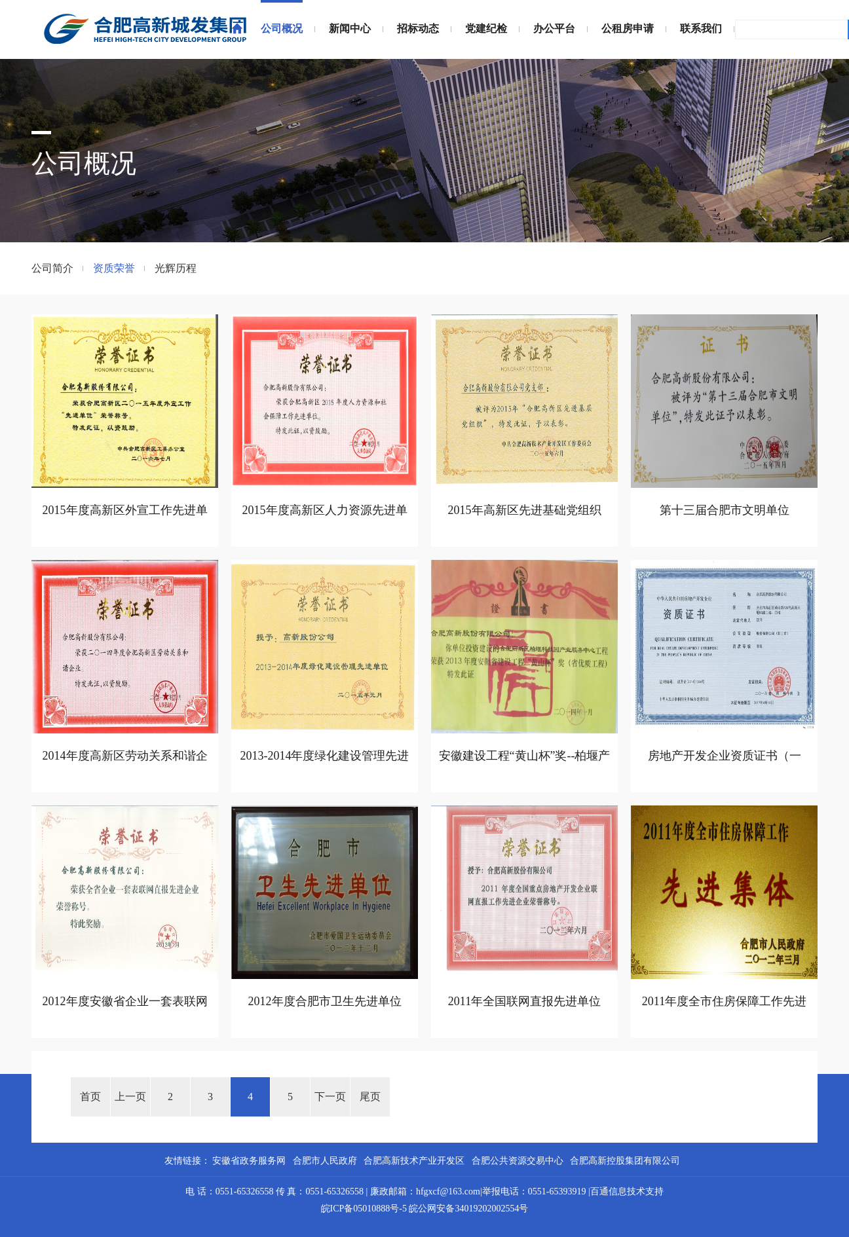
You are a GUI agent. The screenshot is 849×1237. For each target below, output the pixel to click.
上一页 (130, 1096)
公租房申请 (627, 28)
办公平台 (554, 28)
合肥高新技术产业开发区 (414, 1161)
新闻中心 (350, 28)
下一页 (330, 1096)
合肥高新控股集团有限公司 (625, 1161)
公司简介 (52, 268)
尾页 (370, 1096)
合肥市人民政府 (325, 1161)
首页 (90, 1096)
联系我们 (701, 28)
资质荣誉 (114, 268)
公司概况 (282, 28)
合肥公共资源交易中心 (517, 1161)
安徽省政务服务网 (249, 1161)
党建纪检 (486, 28)
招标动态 (418, 28)
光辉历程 (176, 268)
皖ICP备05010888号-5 (364, 1208)
